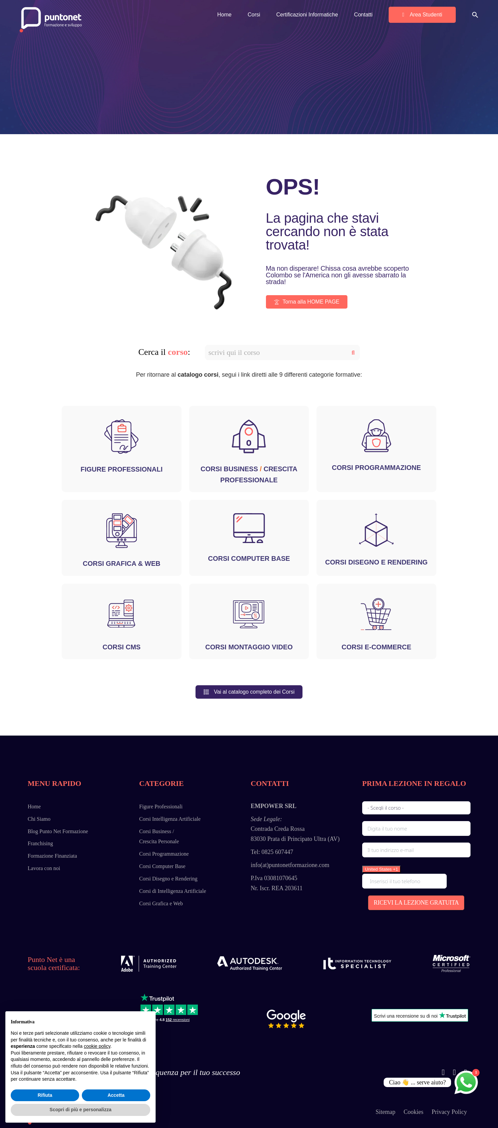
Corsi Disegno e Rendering (168, 878)
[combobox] (381, 869)
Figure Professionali (160, 806)
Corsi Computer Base (162, 866)
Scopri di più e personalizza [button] (80, 1109)
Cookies (413, 1112)
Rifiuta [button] (45, 1095)
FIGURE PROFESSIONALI (121, 469)
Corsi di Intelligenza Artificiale (172, 891)
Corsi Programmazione (164, 854)
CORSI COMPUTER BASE (249, 558)
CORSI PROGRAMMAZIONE (376, 467)
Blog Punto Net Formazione (58, 831)
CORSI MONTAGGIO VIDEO (249, 647)
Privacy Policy (449, 1112)
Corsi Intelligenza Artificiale (170, 819)
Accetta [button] (116, 1095)
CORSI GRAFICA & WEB (121, 563)
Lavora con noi (44, 868)
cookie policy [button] (97, 1046)
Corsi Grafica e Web (161, 903)
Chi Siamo (39, 819)
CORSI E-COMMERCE (376, 647)
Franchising (40, 843)
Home (34, 806)
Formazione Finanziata (52, 856)
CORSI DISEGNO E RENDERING (376, 562)
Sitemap (385, 1112)
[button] (475, 14)
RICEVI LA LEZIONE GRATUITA (416, 902)
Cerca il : (164, 352)
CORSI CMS (122, 647)
